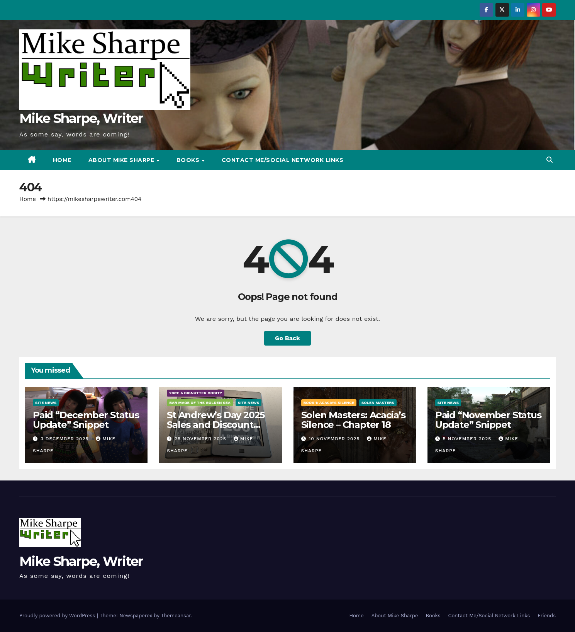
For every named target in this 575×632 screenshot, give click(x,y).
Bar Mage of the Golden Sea (199, 402)
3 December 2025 (65, 438)
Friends (547, 615)
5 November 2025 (468, 438)
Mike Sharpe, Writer (81, 118)
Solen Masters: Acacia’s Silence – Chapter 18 (353, 419)
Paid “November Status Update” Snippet (488, 419)
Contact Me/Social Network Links (283, 160)
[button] (549, 160)
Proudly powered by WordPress (58, 615)
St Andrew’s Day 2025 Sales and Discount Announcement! (216, 424)
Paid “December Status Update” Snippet (86, 419)
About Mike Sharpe (122, 160)
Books (188, 160)
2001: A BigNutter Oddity (195, 393)
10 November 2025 (335, 438)
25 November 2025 (201, 438)
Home (62, 160)
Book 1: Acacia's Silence (329, 402)
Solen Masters (377, 402)
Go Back (287, 338)
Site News (45, 402)
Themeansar (176, 615)
